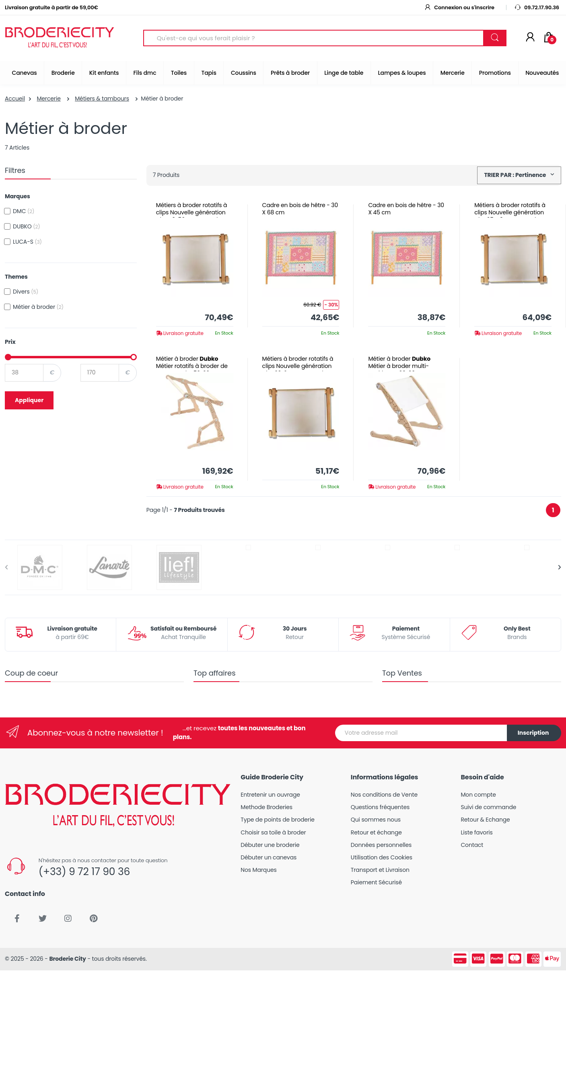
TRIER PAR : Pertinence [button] (515, 175)
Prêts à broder (290, 73)
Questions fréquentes (380, 807)
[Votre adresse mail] (421, 733)
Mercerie (452, 73)
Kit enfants (104, 73)
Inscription (533, 733)
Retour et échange (376, 832)
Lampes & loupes (402, 73)
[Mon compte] (530, 38)
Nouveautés (542, 73)
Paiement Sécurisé (376, 882)
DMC (23, 211)
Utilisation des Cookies (381, 857)
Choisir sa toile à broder (273, 832)
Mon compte (478, 795)
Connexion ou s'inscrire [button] (459, 7)
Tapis (208, 73)
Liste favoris (476, 832)
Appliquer (29, 400)
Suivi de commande (488, 807)
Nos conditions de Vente (384, 795)
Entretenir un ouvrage (270, 795)
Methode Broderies (266, 807)
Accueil (15, 99)
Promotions (495, 73)
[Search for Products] (313, 38)
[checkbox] (7, 211)
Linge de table (343, 73)
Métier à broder (38, 307)
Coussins (243, 73)
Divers (25, 292)
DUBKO (26, 226)
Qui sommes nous (376, 820)
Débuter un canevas (268, 857)
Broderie (63, 73)
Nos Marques (258, 870)
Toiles (179, 73)
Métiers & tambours (102, 99)
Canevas (24, 73)
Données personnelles (381, 845)
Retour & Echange (485, 820)
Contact (472, 845)
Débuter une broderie (270, 845)
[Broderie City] (59, 38)
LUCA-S (27, 242)
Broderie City (67, 959)
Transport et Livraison (380, 870)
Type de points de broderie (277, 820)
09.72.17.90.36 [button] (536, 7)
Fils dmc (145, 73)
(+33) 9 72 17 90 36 (84, 872)
